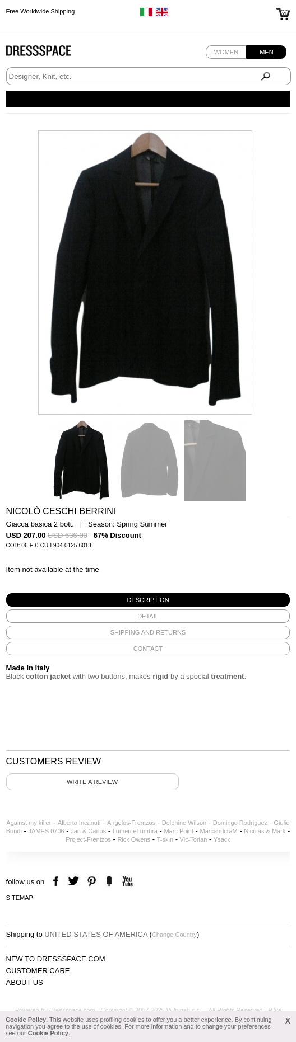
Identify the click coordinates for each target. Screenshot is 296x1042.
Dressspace (49, 53)
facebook (57, 881)
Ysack (222, 839)
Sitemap (19, 897)
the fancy (109, 881)
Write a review (92, 781)
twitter (74, 881)
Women (226, 52)
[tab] (148, 600)
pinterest (91, 881)
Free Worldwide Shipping (40, 11)
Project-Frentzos (88, 839)
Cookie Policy (26, 1019)
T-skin (165, 839)
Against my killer (28, 822)
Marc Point (178, 831)
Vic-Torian (193, 839)
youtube (126, 881)
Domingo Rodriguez (240, 822)
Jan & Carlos (88, 831)
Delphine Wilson (184, 822)
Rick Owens (133, 839)
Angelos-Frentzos (131, 822)
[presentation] (148, 600)
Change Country (174, 934)
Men (266, 52)
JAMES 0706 (46, 831)
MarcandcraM (219, 831)
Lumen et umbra (135, 831)
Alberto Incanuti (79, 822)
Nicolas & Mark (264, 831)
